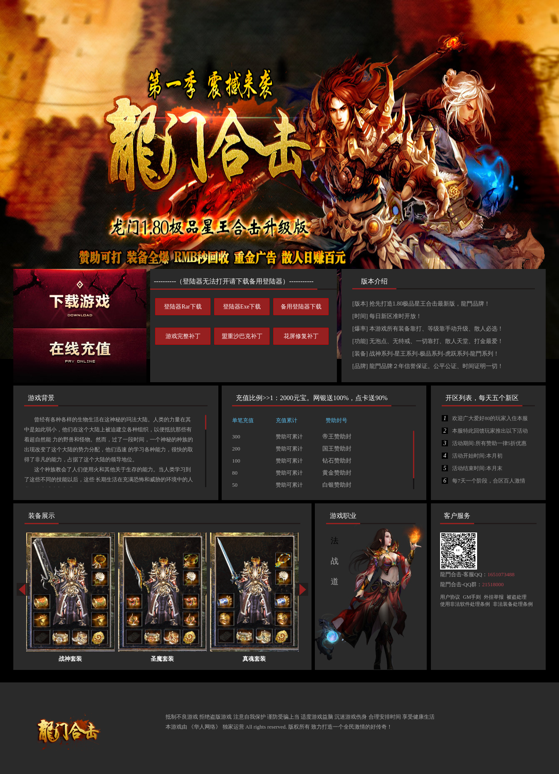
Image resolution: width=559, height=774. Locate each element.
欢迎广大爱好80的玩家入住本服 (485, 418)
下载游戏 (79, 299)
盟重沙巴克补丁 (242, 336)
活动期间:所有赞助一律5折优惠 (484, 443)
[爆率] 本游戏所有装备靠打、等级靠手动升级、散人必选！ (427, 329)
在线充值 (79, 356)
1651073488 (500, 574)
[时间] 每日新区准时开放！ (387, 316)
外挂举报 (494, 597)
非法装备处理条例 (513, 604)
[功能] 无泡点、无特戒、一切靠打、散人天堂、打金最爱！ (427, 341)
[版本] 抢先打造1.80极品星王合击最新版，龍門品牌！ (421, 304)
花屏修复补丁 (301, 336)
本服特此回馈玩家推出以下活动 (485, 431)
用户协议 (450, 597)
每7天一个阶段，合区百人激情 (483, 481)
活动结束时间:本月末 (472, 468)
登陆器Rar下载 (182, 307)
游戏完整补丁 (183, 336)
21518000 (493, 584)
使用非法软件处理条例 (465, 604)
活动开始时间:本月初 (472, 456)
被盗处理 (517, 597)
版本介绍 (374, 281)
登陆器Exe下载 (242, 307)
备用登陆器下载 (301, 307)
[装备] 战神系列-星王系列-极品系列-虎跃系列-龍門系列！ (425, 354)
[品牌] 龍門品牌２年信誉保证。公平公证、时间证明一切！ (427, 366)
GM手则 (472, 597)
